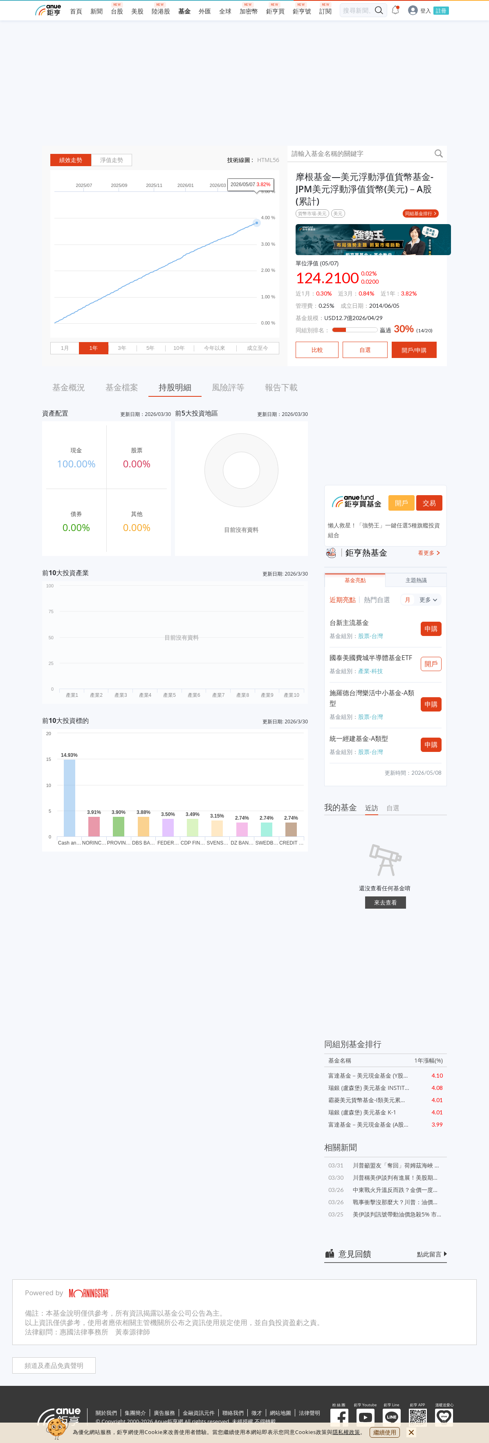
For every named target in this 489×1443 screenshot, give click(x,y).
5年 (150, 348)
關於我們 (106, 1412)
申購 (431, 628)
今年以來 (214, 348)
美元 (338, 213)
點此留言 (429, 1254)
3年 (122, 348)
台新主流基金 (349, 622)
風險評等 (228, 387)
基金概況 (68, 387)
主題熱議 (416, 580)
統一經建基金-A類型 (359, 738)
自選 (392, 807)
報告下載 (281, 387)
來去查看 (385, 902)
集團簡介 (135, 1412)
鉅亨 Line (392, 1418)
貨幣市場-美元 (312, 213)
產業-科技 (370, 671)
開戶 (401, 502)
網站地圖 (280, 1412)
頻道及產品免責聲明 (54, 1365)
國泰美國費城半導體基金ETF (371, 657)
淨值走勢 (111, 160)
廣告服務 (164, 1412)
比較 (317, 350)
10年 (179, 348)
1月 (65, 348)
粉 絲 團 (339, 1418)
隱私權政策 (346, 1432)
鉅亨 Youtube (366, 1418)
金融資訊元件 (199, 1412)
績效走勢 (70, 160)
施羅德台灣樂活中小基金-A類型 (372, 698)
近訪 (371, 807)
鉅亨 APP (418, 1418)
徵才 (256, 1412)
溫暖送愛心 (444, 1418)
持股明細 (175, 387)
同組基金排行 (418, 213)
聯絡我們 (233, 1412)
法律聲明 (309, 1412)
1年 (93, 348)
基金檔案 (121, 387)
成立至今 (257, 348)
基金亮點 (355, 580)
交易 (429, 502)
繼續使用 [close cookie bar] (384, 1432)
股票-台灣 (370, 636)
